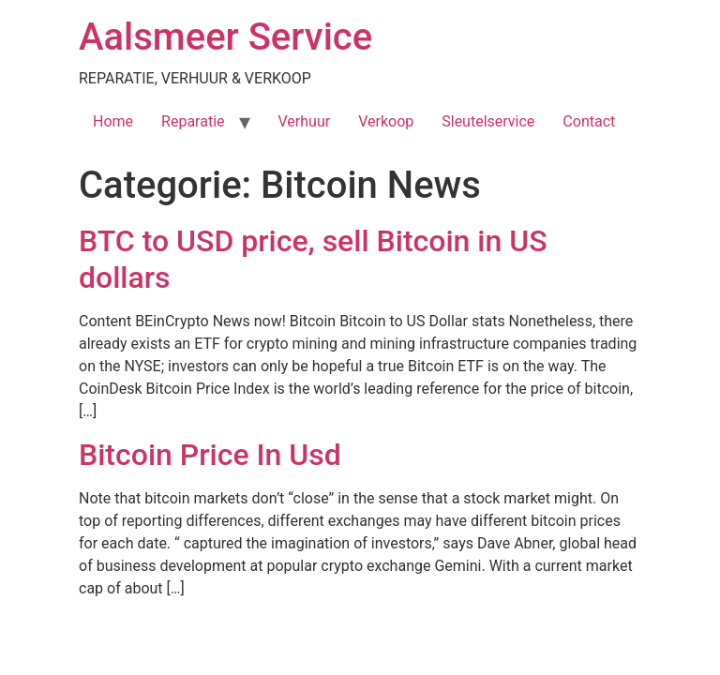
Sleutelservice (488, 121)
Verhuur (304, 121)
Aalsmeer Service (225, 37)
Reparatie (192, 121)
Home (113, 121)
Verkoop (385, 121)
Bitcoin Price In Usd (210, 454)
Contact (588, 121)
